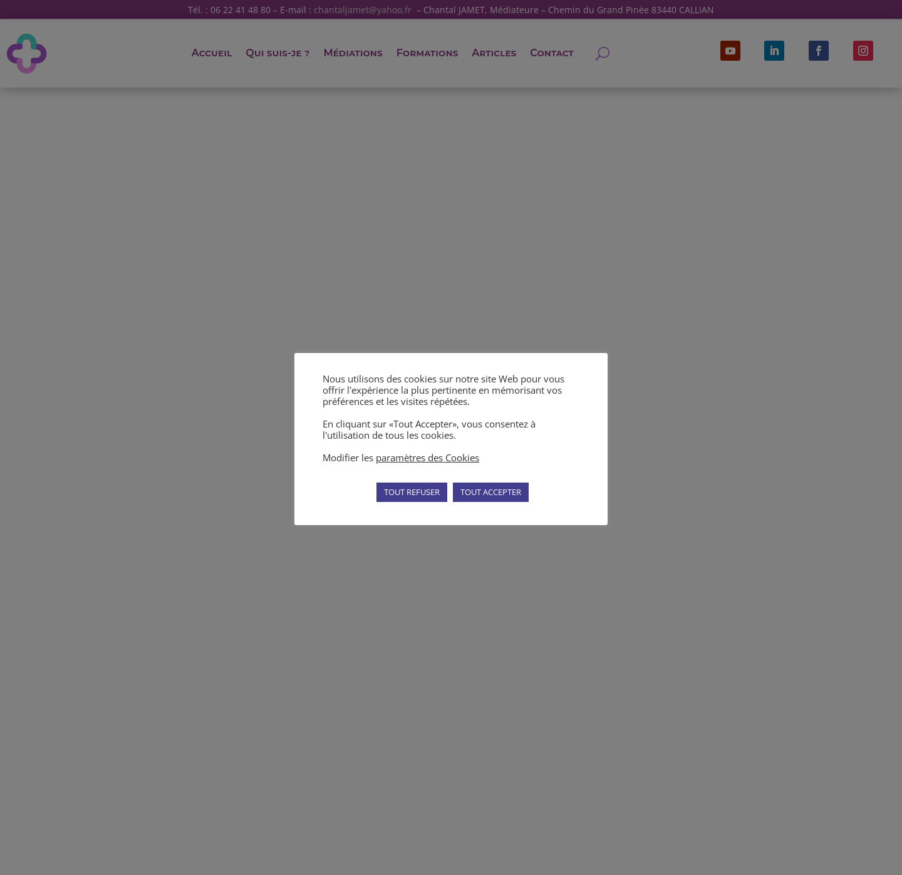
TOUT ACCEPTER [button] (490, 492)
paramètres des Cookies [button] (427, 457)
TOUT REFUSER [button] (412, 492)
